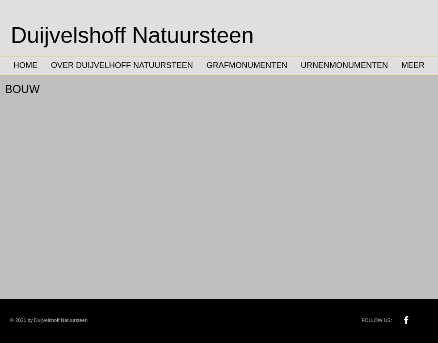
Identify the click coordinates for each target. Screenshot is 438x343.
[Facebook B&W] (406, 320)
